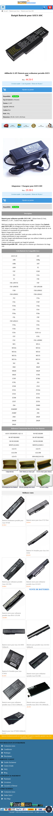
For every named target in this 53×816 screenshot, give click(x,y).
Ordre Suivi (8, 795)
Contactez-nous (9, 746)
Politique (7, 753)
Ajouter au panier (28, 89)
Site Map (7, 799)
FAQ (5, 769)
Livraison (7, 782)
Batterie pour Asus (14, 11)
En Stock (15, 96)
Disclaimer (8, 756)
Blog (5, 773)
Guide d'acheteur (10, 762)
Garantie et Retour (10, 786)
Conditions (8, 749)
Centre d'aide (8, 766)
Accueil (6, 11)
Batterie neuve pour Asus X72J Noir (37, 520)
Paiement (7, 779)
